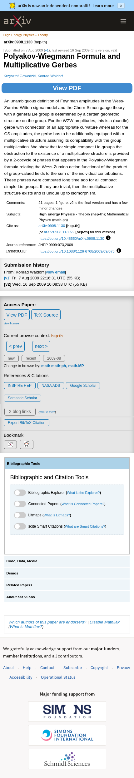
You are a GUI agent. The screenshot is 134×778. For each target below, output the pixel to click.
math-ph (58, 366)
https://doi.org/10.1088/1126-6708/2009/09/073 (76, 251)
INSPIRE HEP (20, 385)
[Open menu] (123, 21)
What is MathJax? (26, 626)
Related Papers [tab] (19, 585)
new (11, 358)
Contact (47, 667)
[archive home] (17, 21)
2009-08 (54, 358)
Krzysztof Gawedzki (20, 76)
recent (31, 358)
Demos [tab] (12, 573)
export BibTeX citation (26, 423)
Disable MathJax (105, 622)
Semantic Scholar (22, 398)
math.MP (76, 366)
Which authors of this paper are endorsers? (47, 622)
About (8, 667)
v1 (47, 50)
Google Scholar (83, 385)
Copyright (99, 667)
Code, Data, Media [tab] (21, 561)
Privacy (123, 667)
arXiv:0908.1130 (51, 226)
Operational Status (58, 677)
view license (11, 323)
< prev (15, 346)
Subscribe (72, 667)
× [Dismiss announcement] (121, 5)
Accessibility (20, 677)
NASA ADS (51, 385)
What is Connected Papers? (83, 504)
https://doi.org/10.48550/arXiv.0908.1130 (71, 238)
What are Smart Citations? (85, 526)
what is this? (47, 412)
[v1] (7, 278)
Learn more (103, 5)
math (45, 366)
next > (41, 346)
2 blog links (20, 411)
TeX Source (46, 315)
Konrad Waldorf (50, 76)
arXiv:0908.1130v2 (59, 232)
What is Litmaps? (57, 515)
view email (55, 272)
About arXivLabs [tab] (20, 597)
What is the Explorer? (83, 493)
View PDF (67, 88)
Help (27, 667)
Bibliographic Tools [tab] (23, 463)
